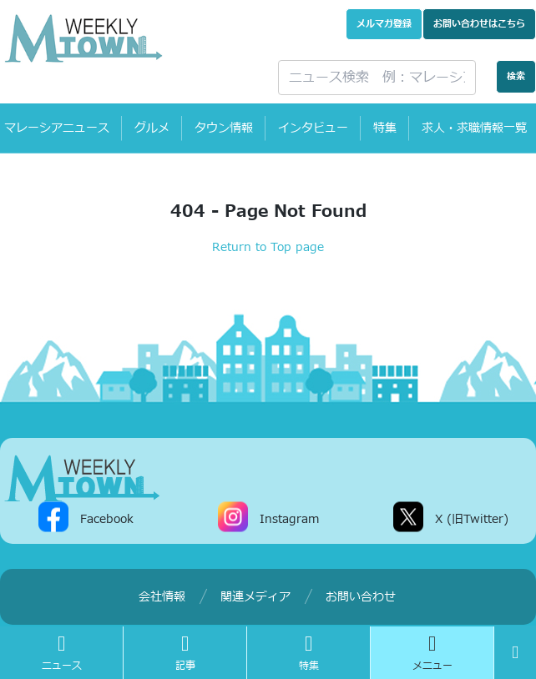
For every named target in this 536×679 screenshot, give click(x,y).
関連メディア (255, 597)
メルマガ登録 (384, 24)
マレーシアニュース (56, 128)
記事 (185, 653)
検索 (516, 76)
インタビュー (313, 128)
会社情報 (162, 597)
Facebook (107, 518)
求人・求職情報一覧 (474, 128)
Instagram (289, 518)
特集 (385, 128)
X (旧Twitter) (471, 518)
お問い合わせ (479, 24)
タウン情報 (224, 128)
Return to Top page (268, 247)
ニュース (61, 653)
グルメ (151, 128)
